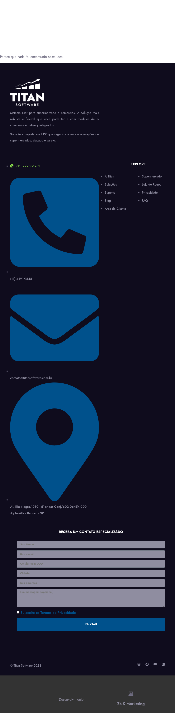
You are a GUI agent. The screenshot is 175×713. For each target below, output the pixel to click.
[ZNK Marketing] (131, 694)
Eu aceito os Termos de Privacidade (48, 612)
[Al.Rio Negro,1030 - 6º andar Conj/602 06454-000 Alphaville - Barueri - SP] (138, 118)
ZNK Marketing (131, 703)
